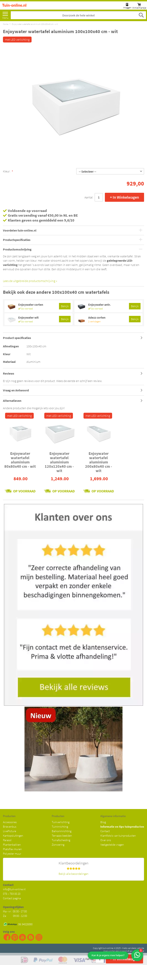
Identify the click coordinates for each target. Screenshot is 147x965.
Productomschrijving (17, 249)
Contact (105, 831)
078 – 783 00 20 (11, 894)
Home (5, 24)
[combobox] (78, 15)
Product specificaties (17, 338)
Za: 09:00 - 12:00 (15, 916)
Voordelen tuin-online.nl (19, 230)
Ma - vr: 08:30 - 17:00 (15, 911)
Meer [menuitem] (5, 14)
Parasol (7, 840)
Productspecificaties (16, 240)
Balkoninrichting (61, 831)
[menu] (5, 14)
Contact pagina (12, 898)
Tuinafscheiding (61, 840)
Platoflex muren (12, 849)
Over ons (105, 840)
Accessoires (10, 822)
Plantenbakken (12, 844)
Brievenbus (9, 826)
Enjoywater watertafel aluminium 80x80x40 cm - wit (20, 460)
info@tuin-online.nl (14, 889)
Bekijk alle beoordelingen (73, 874)
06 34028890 (25, 924)
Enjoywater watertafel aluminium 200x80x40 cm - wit (98, 462)
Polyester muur (12, 853)
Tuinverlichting (60, 822)
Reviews (8, 373)
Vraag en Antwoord (16, 390)
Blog (103, 822)
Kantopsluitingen (13, 835)
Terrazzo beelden (62, 835)
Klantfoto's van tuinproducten (118, 835)
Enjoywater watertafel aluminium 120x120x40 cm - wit (59, 462)
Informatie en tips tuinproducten (122, 826)
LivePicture (9, 831)
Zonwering (58, 844)
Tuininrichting (60, 826)
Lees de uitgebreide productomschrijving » (30, 281)
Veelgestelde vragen (112, 844)
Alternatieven (12, 401)
